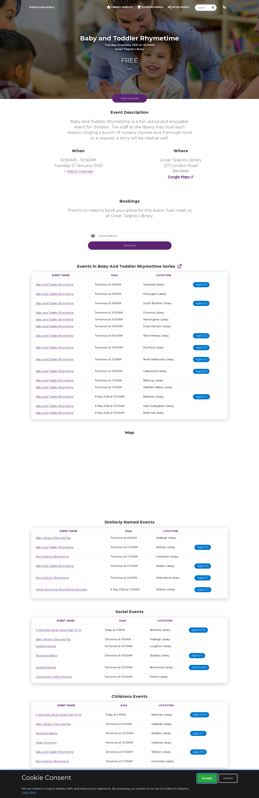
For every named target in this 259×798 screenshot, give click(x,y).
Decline (228, 778)
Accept (207, 778)
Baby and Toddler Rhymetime (55, 284)
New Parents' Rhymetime (52, 577)
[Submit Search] (213, 7)
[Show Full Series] (179, 266)
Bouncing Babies (46, 655)
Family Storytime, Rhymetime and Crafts (61, 589)
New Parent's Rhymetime (52, 556)
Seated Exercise (46, 646)
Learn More (29, 792)
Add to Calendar (78, 171)
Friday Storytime (46, 742)
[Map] (129, 474)
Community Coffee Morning (53, 676)
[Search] (202, 7)
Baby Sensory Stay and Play (53, 537)
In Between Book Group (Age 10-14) (58, 630)
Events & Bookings (41, 7)
